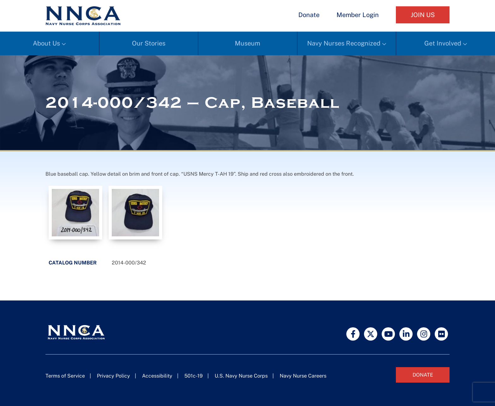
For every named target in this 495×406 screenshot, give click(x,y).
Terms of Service (65, 376)
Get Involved (442, 43)
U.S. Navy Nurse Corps (241, 376)
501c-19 (193, 376)
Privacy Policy (113, 376)
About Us (46, 43)
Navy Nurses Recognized (343, 43)
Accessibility (157, 376)
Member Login (358, 15)
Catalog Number (73, 263)
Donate (308, 15)
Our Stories (148, 43)
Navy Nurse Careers (303, 376)
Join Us (423, 15)
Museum (247, 43)
